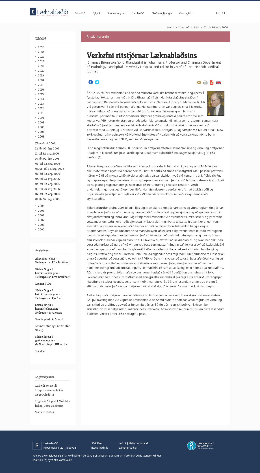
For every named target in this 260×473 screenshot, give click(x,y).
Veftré (122, 443)
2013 (41, 104)
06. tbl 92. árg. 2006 (47, 174)
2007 (41, 132)
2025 (41, 47)
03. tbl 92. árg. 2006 (47, 189)
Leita (224, 13)
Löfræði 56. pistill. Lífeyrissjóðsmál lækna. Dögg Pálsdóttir (49, 390)
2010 (41, 118)
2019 (41, 75)
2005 (41, 206)
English (218, 82)
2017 (41, 85)
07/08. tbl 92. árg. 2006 (49, 169)
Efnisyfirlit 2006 (45, 143)
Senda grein (199, 82)
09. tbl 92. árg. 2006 (47, 164)
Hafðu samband (138, 443)
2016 (41, 89)
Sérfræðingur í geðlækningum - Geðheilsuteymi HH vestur (51, 340)
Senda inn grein (116, 13)
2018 (41, 80)
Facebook (90, 82)
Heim (170, 27)
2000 (41, 229)
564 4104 (96, 443)
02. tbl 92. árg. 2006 (215, 27)
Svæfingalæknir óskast (49, 319)
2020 (41, 71)
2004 (41, 211)
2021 (41, 66)
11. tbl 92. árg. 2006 (47, 153)
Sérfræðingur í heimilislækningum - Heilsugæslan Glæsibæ (48, 308)
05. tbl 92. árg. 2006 (47, 179)
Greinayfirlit (186, 13)
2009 (41, 122)
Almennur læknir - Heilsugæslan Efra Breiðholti (52, 260)
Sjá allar (40, 351)
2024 (41, 52)
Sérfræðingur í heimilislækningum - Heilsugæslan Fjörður (48, 294)
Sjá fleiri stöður (44, 412)
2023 (41, 57)
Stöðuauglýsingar (162, 13)
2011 (40, 113)
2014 (41, 99)
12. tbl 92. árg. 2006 (47, 148)
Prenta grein (205, 82)
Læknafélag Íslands (200, 445)
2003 (41, 215)
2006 (196, 27)
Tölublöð (183, 27)
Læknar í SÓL (43, 284)
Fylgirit (96, 13)
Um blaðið (138, 13)
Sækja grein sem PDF (211, 82)
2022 (41, 61)
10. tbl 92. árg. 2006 (47, 158)
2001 (41, 225)
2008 (41, 127)
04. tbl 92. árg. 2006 (47, 184)
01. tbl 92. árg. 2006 (47, 199)
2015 (41, 94)
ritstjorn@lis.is (99, 447)
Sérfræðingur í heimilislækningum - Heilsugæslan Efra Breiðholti (52, 273)
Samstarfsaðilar (128, 447)
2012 (41, 108)
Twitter (97, 82)
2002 (41, 220)
